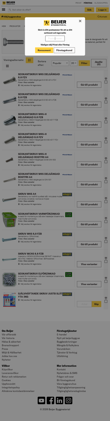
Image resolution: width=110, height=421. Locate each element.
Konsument (44, 50)
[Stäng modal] (80, 21)
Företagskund (64, 50)
